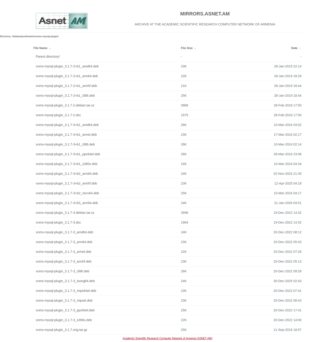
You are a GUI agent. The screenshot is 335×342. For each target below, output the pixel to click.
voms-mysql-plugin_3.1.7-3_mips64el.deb (66, 291)
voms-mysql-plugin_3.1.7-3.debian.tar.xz (65, 212)
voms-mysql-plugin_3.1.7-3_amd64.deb (64, 232)
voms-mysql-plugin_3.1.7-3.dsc (58, 222)
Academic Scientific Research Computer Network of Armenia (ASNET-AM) (167, 338)
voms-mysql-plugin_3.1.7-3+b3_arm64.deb (67, 203)
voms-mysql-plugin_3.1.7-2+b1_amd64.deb (67, 66)
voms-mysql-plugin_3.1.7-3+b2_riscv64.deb (67, 193)
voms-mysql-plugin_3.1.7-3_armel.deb (63, 251)
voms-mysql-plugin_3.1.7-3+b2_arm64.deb (67, 173)
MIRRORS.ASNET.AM (205, 14)
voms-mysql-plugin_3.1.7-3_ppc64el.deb (65, 310)
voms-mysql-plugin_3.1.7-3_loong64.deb (65, 281)
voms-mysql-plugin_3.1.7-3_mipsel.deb (64, 300)
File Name (40, 48)
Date (294, 48)
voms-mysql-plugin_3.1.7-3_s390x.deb (64, 320)
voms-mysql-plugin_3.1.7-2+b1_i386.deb (65, 95)
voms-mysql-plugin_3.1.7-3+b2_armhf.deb (66, 183)
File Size (187, 48)
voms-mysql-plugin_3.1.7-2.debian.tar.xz (65, 105)
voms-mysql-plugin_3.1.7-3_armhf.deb (64, 261)
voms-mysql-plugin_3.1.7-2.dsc (58, 115)
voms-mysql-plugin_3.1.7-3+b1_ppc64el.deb (68, 154)
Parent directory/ (48, 56)
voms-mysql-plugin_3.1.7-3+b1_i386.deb (65, 144)
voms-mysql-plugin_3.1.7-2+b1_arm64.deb (67, 76)
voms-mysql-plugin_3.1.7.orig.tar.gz (61, 330)
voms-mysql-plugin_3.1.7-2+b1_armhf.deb (66, 86)
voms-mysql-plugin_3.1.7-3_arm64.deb (64, 242)
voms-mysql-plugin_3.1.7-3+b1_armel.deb (66, 134)
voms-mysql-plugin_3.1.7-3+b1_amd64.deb (67, 125)
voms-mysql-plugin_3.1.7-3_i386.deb (62, 271)
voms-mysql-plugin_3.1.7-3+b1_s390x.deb (67, 164)
